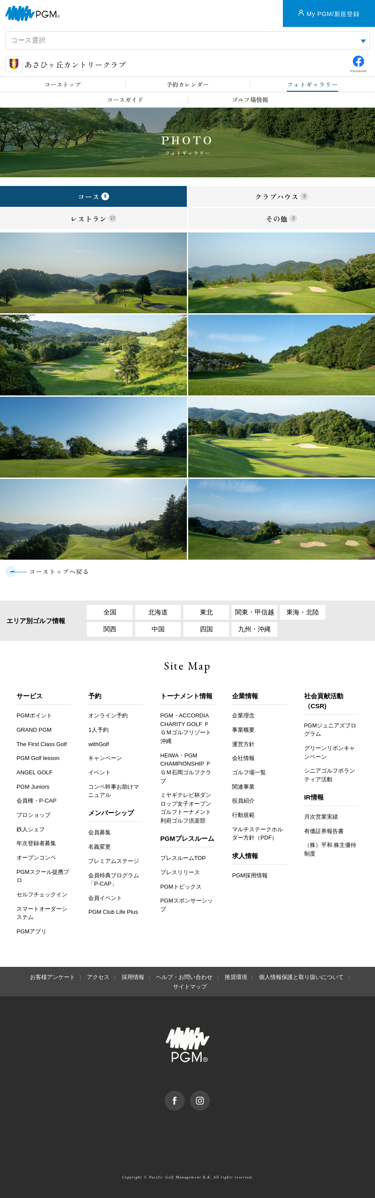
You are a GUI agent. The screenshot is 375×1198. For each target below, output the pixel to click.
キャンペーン (105, 758)
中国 (158, 629)
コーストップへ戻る (59, 571)
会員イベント (105, 898)
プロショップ (33, 815)
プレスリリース (180, 872)
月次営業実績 (321, 816)
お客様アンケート (52, 977)
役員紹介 (243, 800)
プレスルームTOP (183, 858)
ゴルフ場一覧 (249, 772)
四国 (206, 629)
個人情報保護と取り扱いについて (301, 977)
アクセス (98, 977)
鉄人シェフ (31, 829)
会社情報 (243, 758)
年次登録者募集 (36, 843)
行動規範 (243, 815)
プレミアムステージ (113, 861)
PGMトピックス (181, 886)
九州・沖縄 (254, 629)
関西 (109, 629)
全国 (109, 612)
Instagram (209, 1095)
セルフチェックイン (42, 894)
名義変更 (99, 846)
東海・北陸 (302, 612)
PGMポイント (34, 715)
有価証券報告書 (324, 831)
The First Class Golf (42, 744)
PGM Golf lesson (38, 758)
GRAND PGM (34, 730)
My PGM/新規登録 (332, 13)
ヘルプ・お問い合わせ (184, 977)
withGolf (98, 744)
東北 (206, 612)
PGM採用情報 (250, 875)
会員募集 (99, 832)
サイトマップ (190, 986)
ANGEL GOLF (35, 772)
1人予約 (98, 730)
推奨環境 (236, 977)
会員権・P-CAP (36, 800)
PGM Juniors (33, 786)
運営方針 (243, 744)
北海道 (158, 612)
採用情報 (133, 977)
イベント (99, 772)
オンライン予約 (108, 715)
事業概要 (243, 730)
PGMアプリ (31, 931)
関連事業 (243, 786)
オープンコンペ (36, 857)
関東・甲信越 (254, 612)
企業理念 (243, 715)
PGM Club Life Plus (113, 912)
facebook (184, 1095)
